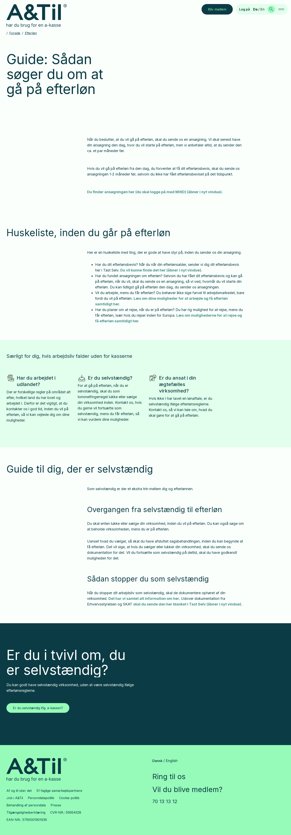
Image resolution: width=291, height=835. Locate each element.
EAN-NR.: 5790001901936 (26, 820)
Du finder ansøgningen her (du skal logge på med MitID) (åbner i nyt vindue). (155, 192)
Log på (244, 9)
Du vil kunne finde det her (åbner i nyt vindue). (161, 270)
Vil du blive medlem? (187, 789)
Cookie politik (69, 798)
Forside (14, 33)
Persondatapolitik (41, 798)
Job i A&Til (14, 798)
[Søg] (271, 9)
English (172, 761)
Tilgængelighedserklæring (25, 812)
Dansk (157, 761)
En (262, 9)
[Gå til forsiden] (39, 16)
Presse (56, 805)
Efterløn (31, 33)
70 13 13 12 (164, 801)
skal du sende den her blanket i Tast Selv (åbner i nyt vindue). (187, 604)
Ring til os (169, 776)
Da (255, 9)
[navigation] (281, 9)
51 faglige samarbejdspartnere (59, 791)
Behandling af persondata (26, 805)
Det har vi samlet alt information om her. (144, 598)
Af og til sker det (19, 791)
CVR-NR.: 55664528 (65, 812)
